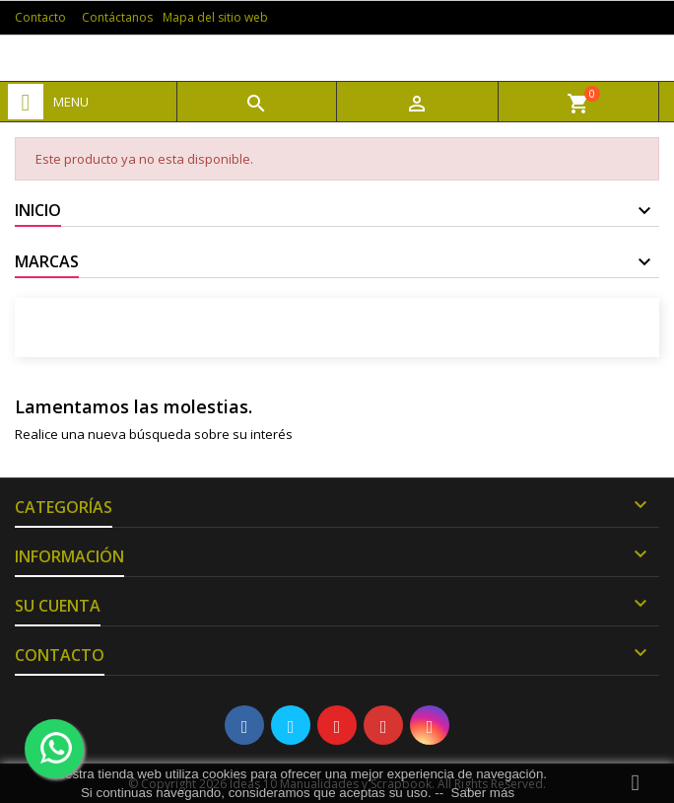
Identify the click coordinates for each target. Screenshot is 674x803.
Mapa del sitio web (215, 17)
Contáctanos (117, 17)
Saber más (482, 792)
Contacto (40, 17)
